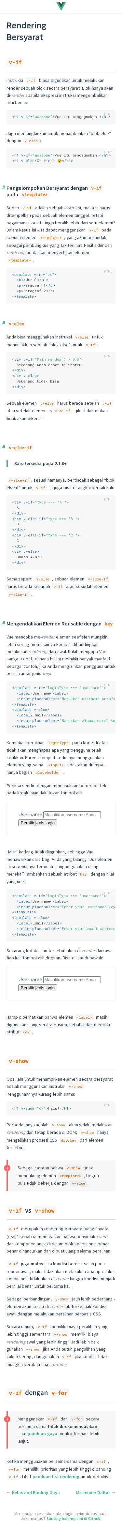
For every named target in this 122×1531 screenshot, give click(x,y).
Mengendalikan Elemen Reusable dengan (60, 623)
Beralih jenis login (38, 822)
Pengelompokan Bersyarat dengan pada (55, 191)
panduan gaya (42, 1433)
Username (30, 814)
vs (31, 1210)
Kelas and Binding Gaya (36, 1492)
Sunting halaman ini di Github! (74, 1518)
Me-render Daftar (93, 1492)
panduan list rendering (56, 1476)
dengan (38, 1392)
